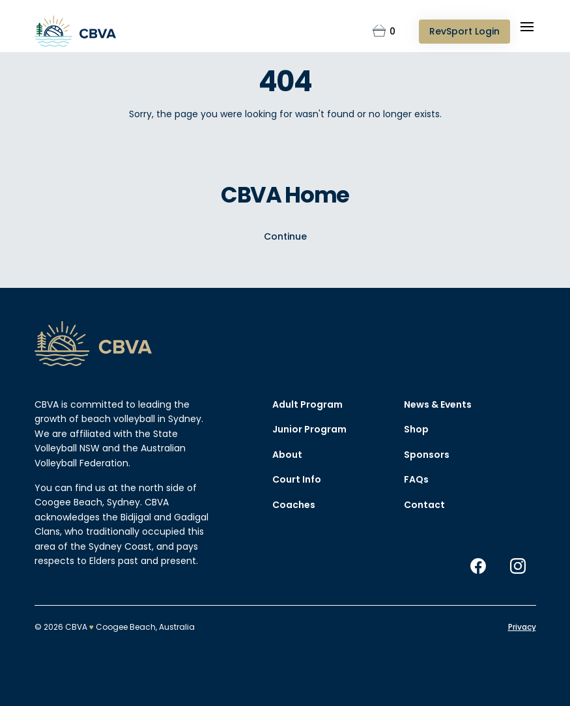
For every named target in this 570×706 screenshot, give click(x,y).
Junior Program (309, 429)
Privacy (522, 626)
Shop (416, 429)
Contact (424, 504)
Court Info (296, 480)
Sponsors (426, 454)
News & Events (438, 404)
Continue (285, 235)
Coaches (293, 504)
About (287, 454)
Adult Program (307, 404)
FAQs (416, 480)
